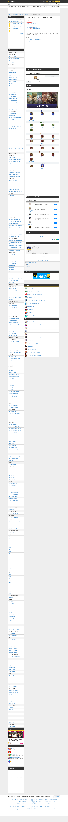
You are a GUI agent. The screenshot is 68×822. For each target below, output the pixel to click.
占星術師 (53, 126)
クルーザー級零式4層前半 (12, 261)
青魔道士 (31, 167)
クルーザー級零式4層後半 (12, 263)
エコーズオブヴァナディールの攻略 (14, 629)
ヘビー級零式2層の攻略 (12, 94)
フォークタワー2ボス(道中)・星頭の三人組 (15, 245)
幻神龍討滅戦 (35, 27)
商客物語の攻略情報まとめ (13, 72)
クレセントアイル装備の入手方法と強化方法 (15, 234)
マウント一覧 (11, 387)
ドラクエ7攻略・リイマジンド (21, 801)
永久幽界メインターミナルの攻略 (14, 189)
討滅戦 (38, 6)
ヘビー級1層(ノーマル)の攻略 (13, 102)
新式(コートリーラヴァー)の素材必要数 (15, 126)
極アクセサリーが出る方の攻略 (13, 405)
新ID (9, 6)
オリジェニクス (11, 612)
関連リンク (30, 41)
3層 (35, 28)
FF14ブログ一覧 (11, 722)
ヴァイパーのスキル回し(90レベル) (14, 415)
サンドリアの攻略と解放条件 (13, 187)
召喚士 (42, 155)
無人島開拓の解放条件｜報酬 (13, 483)
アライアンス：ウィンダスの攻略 (14, 58)
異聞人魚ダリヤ (11, 83)
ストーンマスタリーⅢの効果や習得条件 (34, 39)
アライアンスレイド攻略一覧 (13, 627)
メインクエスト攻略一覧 (14, 28)
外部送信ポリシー (31, 796)
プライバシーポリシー (24, 796)
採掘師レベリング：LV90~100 (13, 690)
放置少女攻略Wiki (33, 808)
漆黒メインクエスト (12, 473)
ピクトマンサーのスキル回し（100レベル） (15, 426)
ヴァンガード (11, 610)
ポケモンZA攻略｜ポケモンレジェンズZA (23, 799)
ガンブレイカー (31, 119)
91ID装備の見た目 (11, 378)
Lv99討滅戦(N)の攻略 (12, 360)
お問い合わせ (38, 796)
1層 (33, 28)
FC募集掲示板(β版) (11, 460)
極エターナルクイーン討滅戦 (13, 290)
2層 (34, 28)
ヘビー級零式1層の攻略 (12, 92)
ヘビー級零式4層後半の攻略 (13, 100)
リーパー (42, 142)
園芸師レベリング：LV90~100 (13, 692)
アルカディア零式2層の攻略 (13, 307)
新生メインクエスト (12, 479)
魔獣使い (42, 166)
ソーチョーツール (11, 267)
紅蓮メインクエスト (12, 475)
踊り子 (53, 148)
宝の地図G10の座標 (12, 671)
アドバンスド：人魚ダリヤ (13, 79)
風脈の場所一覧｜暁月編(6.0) (13, 646)
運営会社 (42, 796)
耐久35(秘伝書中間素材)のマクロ (14, 320)
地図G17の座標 (11, 299)
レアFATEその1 (11, 368)
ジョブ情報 (57, 6)
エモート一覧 (11, 713)
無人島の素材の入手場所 (12, 485)
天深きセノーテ (11, 605)
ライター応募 (57, 796)
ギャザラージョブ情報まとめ (13, 686)
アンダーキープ (11, 620)
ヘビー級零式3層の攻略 (12, 96)
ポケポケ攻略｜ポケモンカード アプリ (50, 801)
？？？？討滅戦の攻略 (12, 182)
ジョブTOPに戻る (42, 101)
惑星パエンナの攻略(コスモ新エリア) (14, 174)
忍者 (53, 137)
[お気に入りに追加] (46, 4)
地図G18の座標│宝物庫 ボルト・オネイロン (15, 191)
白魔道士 (31, 126)
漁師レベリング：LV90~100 (13, 694)
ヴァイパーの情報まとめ (12, 411)
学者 (42, 126)
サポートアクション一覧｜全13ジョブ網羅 (15, 221)
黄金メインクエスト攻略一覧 (31, 23)
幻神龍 (12, 6)
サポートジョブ (42, 6)
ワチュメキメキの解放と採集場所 (14, 391)
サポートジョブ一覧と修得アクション (14, 219)
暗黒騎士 (53, 114)
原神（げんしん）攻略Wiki (21, 806)
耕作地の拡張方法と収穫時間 (13, 498)
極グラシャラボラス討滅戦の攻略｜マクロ (15, 117)
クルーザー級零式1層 (12, 254)
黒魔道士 (31, 155)
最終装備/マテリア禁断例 (12, 703)
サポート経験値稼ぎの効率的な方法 (14, 236)
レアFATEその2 (11, 370)
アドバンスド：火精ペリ (12, 81)
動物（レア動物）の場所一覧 (13, 496)
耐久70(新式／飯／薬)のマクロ (13, 322)
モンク (42, 137)
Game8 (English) (47, 796)
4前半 (37, 28)
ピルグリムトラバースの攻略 (13, 163)
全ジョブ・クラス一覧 (12, 532)
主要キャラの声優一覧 (12, 443)
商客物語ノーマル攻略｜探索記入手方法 (15, 75)
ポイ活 (43, 1)
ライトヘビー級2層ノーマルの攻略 (14, 343)
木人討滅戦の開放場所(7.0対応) (13, 393)
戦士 (42, 114)
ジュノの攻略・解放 (12, 633)
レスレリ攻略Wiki (47, 806)
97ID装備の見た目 (11, 385)
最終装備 (23, 6)
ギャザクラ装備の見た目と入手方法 (14, 376)
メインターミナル (11, 618)
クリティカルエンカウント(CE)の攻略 (14, 227)
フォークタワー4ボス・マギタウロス (14, 250)
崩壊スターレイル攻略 (20, 803)
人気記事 (12, 19)
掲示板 (20, 19)
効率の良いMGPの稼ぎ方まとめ (13, 528)
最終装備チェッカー (12, 115)
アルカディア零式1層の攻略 (13, 305)
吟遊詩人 (31, 148)
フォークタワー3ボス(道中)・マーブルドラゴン (15, 248)
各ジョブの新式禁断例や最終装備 (14, 318)
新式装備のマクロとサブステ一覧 (14, 324)
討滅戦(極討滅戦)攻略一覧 (12, 509)
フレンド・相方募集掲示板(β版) (13, 458)
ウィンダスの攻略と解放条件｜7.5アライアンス (17, 23)
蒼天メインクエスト (12, 477)
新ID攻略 (28, 26)
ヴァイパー (53, 142)
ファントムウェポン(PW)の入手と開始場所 (15, 225)
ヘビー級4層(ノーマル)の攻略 (13, 109)
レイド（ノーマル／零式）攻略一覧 (14, 513)
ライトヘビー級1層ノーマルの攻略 (14, 341)
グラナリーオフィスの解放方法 (13, 494)
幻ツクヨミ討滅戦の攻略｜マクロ (14, 151)
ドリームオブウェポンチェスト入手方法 (15, 297)
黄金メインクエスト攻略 (12, 56)
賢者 (31, 130)
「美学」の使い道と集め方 (13, 447)
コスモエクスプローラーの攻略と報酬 (14, 172)
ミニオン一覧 (11, 389)
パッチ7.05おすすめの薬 (12, 333)
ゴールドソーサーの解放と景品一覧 (14, 517)
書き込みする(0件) (42, 236)
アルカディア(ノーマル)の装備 (13, 350)
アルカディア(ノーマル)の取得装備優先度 (15, 352)
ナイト (31, 114)
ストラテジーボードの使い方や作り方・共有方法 (16, 148)
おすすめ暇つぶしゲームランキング (16, 765)
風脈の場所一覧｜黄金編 (12, 372)
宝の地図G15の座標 (12, 665)
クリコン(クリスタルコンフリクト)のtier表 (15, 278)
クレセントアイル (33, 6)
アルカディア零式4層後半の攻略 (13, 314)
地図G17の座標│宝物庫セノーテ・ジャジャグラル (17, 21)
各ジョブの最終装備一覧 (12, 113)
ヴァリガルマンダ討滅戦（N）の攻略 (14, 358)
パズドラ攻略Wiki (33, 803)
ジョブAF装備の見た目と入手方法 (14, 374)
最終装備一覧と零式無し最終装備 (16, 26)
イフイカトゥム (11, 601)
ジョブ (28, 264)
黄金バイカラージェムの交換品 (13, 449)
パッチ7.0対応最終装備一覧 (13, 396)
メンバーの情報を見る (42, 256)
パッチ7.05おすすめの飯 (12, 331)
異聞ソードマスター (12, 85)
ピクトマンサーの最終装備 (13, 432)
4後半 (39, 28)
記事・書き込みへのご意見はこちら (42, 260)
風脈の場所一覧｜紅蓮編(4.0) (13, 650)
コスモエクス (53, 6)
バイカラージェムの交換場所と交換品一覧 (15, 656)
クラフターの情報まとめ (12, 675)
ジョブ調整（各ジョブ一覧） (13, 335)
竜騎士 (31, 137)
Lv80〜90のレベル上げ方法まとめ (14, 439)
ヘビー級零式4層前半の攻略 (13, 98)
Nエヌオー (15, 6)
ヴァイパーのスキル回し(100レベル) (14, 413)
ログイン (58, 1)
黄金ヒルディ (48, 6)
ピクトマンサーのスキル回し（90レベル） (15, 428)
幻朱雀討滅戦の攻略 (12, 265)
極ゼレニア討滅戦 (11, 269)
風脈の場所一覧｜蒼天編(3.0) (13, 652)
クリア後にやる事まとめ (12, 445)
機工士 (42, 148)
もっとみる (21, 33)
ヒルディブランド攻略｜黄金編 (13, 280)
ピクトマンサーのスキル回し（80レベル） (15, 430)
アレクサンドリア (11, 614)
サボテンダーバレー (12, 616)
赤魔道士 (53, 155)
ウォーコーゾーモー (12, 603)
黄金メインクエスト (12, 468)
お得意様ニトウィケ (12, 282)
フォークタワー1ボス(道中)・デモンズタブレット (15, 243)
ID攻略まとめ (11, 597)
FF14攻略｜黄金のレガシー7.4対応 (31, 262)
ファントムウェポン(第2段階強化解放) (14, 176)
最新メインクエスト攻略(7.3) (13, 180)
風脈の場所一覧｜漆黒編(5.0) (13, 648)
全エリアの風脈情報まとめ (13, 639)
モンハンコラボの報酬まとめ (13, 157)
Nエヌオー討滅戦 (29, 27)
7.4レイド (19, 6)
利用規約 (18, 796)
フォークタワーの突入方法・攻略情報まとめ (15, 240)
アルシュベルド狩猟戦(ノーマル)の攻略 (15, 161)
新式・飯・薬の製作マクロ (13, 119)
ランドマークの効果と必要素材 (13, 500)
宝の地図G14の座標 (12, 667)
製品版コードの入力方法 (12, 441)
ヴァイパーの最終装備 (12, 420)
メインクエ (27, 6)
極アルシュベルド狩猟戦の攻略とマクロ (15, 159)
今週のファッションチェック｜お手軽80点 (15, 521)
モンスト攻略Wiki (47, 803)
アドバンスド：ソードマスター (13, 77)
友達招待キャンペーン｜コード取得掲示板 (15, 456)
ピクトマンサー (31, 160)
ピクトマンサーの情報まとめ (13, 424)
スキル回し (10, 701)
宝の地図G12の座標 (12, 669)
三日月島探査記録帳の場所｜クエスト (14, 223)
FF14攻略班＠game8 (12, 726)
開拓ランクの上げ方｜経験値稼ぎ (14, 492)
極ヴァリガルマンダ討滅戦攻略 (13, 407)
